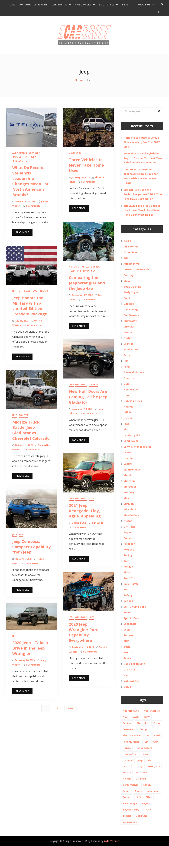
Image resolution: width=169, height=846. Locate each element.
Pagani (128, 532)
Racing (128, 555)
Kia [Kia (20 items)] (149, 760)
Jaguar (128, 418)
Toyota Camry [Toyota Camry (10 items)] (131, 809)
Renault (129, 566)
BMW (127, 280)
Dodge (17, 156)
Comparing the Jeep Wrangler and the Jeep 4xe (87, 283)
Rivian (127, 572)
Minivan (129, 503)
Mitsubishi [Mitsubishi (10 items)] (142, 772)
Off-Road (83, 270)
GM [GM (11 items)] (146, 741)
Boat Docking (132, 286)
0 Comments (33, 205)
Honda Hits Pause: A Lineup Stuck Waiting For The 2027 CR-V (142, 142)
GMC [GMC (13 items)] (155, 741)
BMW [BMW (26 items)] (147, 716)
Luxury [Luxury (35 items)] (139, 766)
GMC (127, 383)
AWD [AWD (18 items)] (136, 716)
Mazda (128, 475)
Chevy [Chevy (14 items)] (156, 723)
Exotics (128, 343)
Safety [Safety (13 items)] (147, 784)
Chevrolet (130, 321)
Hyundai (129, 406)
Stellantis (20, 160)
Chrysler (34, 152)
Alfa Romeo (19, 152)
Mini (126, 498)
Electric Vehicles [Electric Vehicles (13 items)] (132, 735)
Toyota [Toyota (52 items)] (146, 803)
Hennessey (131, 389)
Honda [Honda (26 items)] (127, 747)
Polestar (129, 543)
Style (126, 4)
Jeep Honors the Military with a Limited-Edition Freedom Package (29, 305)
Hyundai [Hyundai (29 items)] (128, 760)
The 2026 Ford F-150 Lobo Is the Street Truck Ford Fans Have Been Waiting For (142, 210)
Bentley (129, 275)
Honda (128, 395)
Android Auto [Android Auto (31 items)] (131, 710)
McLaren (129, 481)
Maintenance (132, 469)
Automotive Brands (34, 4)
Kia (126, 429)
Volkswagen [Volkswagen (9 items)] (130, 821)
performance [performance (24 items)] (130, 784)
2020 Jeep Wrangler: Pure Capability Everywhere (83, 632)
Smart (128, 612)
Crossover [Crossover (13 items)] (129, 729)
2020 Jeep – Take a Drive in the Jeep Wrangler (30, 648)
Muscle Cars (131, 515)
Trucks (44, 290)
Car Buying (59, 4)
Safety (128, 595)
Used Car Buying (134, 664)
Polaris (128, 538)
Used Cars (75, 152)
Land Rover (131, 441)
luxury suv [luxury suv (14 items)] (154, 766)
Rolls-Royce (131, 584)
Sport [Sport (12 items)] (138, 791)
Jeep (33, 156)
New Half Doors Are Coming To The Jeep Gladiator (88, 397)
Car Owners (83, 4)
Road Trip (130, 578)
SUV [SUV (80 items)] (138, 797)
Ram (126, 561)
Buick (127, 298)
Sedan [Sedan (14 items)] (126, 791)
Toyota (23, 415)
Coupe (128, 332)
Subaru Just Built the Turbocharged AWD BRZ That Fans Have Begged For (143, 194)
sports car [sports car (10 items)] (153, 791)
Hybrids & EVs (133, 401)
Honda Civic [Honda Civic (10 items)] (129, 754)
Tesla (127, 646)
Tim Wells (97, 522)
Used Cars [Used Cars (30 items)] (141, 815)
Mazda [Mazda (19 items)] (127, 772)
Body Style (106, 4)
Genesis (129, 378)
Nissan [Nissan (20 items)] (127, 778)
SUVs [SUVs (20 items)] (149, 797)
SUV (93, 270)
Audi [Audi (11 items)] (125, 716)
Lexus (127, 452)
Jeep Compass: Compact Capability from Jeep (31, 547)
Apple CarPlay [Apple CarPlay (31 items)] (152, 710)
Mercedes (130, 486)
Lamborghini (132, 435)
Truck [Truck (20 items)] (147, 809)
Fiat (26, 156)
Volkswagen (131, 681)
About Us (144, 4)
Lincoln (128, 458)
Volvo (127, 686)
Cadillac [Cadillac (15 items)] (127, 723)
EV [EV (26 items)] (148, 735)
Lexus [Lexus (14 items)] (126, 766)
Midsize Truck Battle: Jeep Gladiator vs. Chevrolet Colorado (31, 430)
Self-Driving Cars (135, 606)
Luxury (128, 463)
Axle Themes (112, 841)
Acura (127, 241)
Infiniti (128, 412)
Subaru (128, 635)
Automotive (76, 266)
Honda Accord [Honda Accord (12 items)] (144, 747)
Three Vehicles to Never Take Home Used (86, 165)
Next (71, 708)
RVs (126, 589)
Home (11, 4)
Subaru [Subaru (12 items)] (127, 797)
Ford (127, 366)
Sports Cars (131, 618)
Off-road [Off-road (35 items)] (141, 778)
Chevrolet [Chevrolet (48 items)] (142, 723)
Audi (126, 258)
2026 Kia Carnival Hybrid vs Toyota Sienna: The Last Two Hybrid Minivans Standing (143, 158)
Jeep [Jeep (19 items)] (140, 760)
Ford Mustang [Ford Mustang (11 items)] (131, 741)
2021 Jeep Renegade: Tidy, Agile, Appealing (85, 510)
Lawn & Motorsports (137, 446)
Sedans (128, 601)
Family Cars (131, 349)
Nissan (128, 521)
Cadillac (129, 303)
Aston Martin (132, 252)
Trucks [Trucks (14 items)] (127, 815)
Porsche (129, 549)
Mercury (129, 492)
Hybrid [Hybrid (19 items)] (145, 754)
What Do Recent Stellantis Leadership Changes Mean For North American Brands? (30, 181)
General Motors (134, 372)
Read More (22, 232)
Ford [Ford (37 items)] (157, 735)
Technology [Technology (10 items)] (130, 803)
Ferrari (128, 355)
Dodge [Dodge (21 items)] (143, 729)
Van (126, 675)
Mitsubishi (130, 509)
